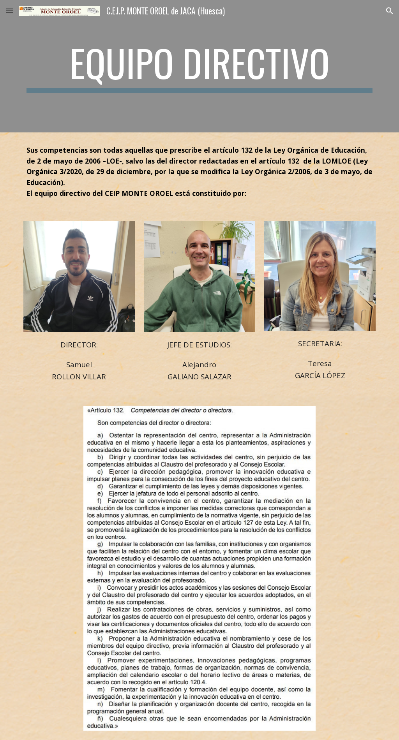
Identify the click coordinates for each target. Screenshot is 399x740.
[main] (199, 66)
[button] (9, 10)
